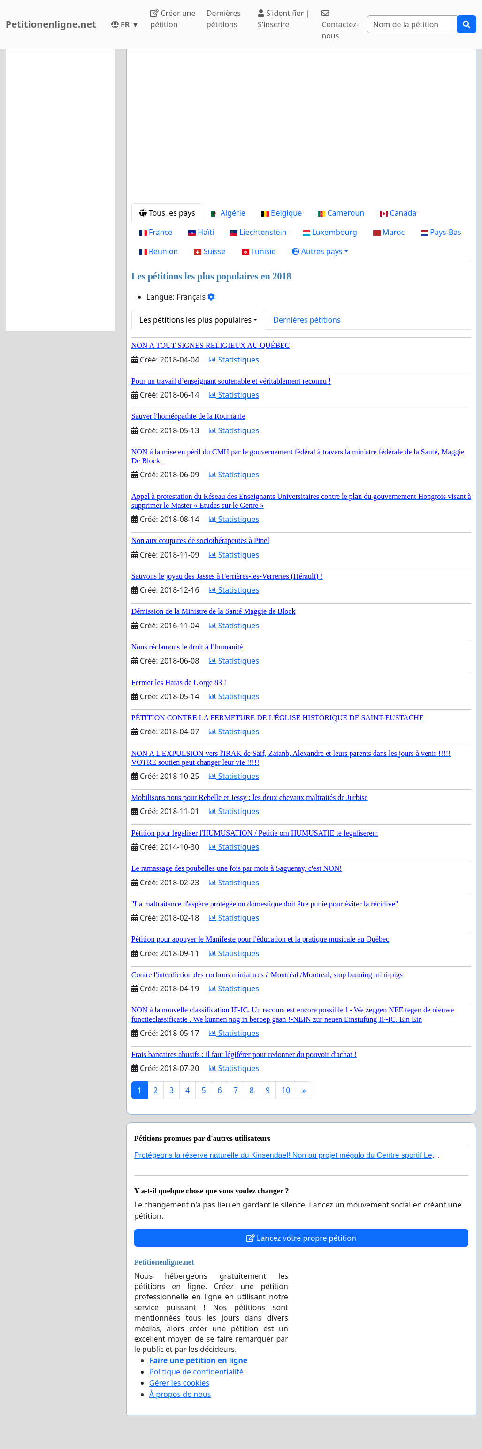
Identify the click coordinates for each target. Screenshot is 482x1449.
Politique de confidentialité (196, 1371)
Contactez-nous (340, 25)
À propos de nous (180, 1394)
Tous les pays (167, 213)
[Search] (412, 24)
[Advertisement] (301, 130)
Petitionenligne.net (51, 24)
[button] (320, 251)
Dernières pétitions (224, 19)
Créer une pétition (172, 19)
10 (286, 1090)
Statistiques (234, 360)
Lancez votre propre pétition (301, 1238)
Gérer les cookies (179, 1383)
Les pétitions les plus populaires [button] (195, 320)
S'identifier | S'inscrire (284, 19)
